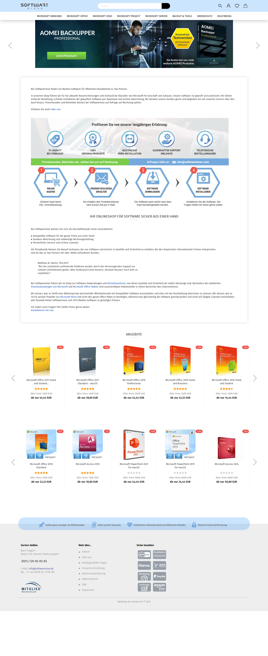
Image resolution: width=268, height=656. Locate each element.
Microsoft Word (68, 296)
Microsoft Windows (49, 16)
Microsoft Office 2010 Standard (41, 465)
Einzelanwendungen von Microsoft (49, 286)
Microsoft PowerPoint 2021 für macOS (134, 465)
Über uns (87, 557)
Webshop (122, 601)
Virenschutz (204, 16)
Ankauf (85, 551)
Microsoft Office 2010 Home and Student (227, 381)
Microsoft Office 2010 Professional (134, 381)
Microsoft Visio (102, 16)
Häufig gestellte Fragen (94, 562)
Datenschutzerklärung (94, 573)
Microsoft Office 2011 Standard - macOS (87, 381)
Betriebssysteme (116, 283)
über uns (56, 109)
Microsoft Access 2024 (227, 464)
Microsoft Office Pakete (85, 286)
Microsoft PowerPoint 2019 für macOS (180, 465)
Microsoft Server (156, 16)
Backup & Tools (182, 16)
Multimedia (224, 16)
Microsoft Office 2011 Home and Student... (41, 381)
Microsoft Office (77, 16)
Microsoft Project (128, 16)
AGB (84, 584)
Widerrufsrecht (90, 579)
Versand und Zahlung (93, 568)
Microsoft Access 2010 (88, 464)
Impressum (88, 590)
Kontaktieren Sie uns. (42, 310)
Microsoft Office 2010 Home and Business (180, 381)
